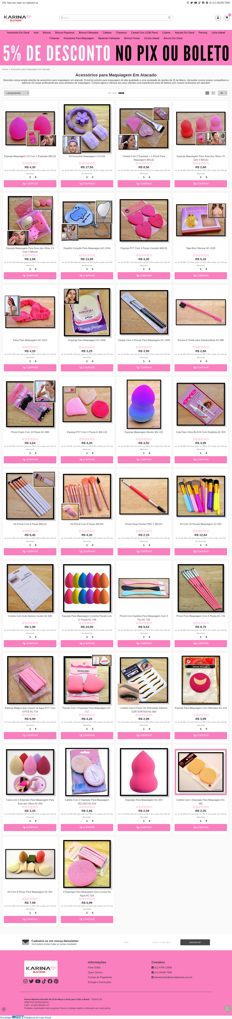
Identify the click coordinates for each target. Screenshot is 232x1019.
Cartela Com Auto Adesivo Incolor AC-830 (30, 616)
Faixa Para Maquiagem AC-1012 (30, 340)
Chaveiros (121, 32)
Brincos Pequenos (64, 32)
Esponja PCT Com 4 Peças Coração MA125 (144, 248)
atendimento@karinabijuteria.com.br (172, 977)
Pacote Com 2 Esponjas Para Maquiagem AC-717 (87, 710)
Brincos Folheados (89, 32)
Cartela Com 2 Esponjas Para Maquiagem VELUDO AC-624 (87, 802)
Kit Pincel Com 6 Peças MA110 (30, 524)
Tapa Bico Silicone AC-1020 (200, 248)
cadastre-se (32, 2)
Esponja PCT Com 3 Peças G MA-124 (87, 432)
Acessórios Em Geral (18, 32)
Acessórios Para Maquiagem (79, 38)
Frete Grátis (94, 967)
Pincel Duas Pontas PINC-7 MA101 (143, 524)
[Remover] (24, 177)
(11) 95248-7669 (220, 2)
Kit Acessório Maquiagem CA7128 (87, 156)
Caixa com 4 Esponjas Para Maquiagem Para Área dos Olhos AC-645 (30, 802)
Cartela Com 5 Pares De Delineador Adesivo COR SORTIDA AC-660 (143, 710)
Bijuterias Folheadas (109, 38)
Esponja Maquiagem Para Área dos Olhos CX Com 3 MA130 (30, 250)
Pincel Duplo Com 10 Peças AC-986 (30, 432)
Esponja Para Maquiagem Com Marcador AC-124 (201, 708)
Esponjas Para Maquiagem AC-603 (143, 800)
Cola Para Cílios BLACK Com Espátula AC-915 (200, 432)
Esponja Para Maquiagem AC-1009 (86, 340)
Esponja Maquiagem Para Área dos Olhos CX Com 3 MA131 (201, 158)
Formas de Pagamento (100, 977)
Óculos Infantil (151, 38)
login (19, 2)
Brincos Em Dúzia (173, 38)
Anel (36, 32)
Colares (166, 32)
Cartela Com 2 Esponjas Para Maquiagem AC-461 (200, 802)
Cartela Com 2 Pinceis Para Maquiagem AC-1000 (144, 340)
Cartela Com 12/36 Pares (144, 32)
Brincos (47, 32)
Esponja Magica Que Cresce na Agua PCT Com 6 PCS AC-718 (30, 710)
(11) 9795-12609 (162, 967)
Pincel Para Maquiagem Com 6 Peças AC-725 (201, 616)
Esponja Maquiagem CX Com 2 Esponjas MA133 (30, 156)
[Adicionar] (36, 177)
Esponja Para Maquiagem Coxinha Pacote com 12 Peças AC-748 (87, 618)
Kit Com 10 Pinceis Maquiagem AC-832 (200, 524)
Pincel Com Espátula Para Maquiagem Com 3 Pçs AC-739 (144, 618)
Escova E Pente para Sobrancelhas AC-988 (201, 340)
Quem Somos (95, 972)
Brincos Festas (132, 38)
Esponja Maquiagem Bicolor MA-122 (144, 432)
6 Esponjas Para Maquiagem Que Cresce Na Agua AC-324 (87, 894)
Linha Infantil (218, 32)
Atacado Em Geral (184, 32)
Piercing (203, 32)
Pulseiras (54, 38)
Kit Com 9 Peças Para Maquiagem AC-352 (30, 892)
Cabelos (107, 32)
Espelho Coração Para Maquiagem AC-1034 (87, 248)
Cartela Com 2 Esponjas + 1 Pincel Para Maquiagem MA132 (144, 158)
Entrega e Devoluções (99, 982)
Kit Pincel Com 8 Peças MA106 (87, 524)
